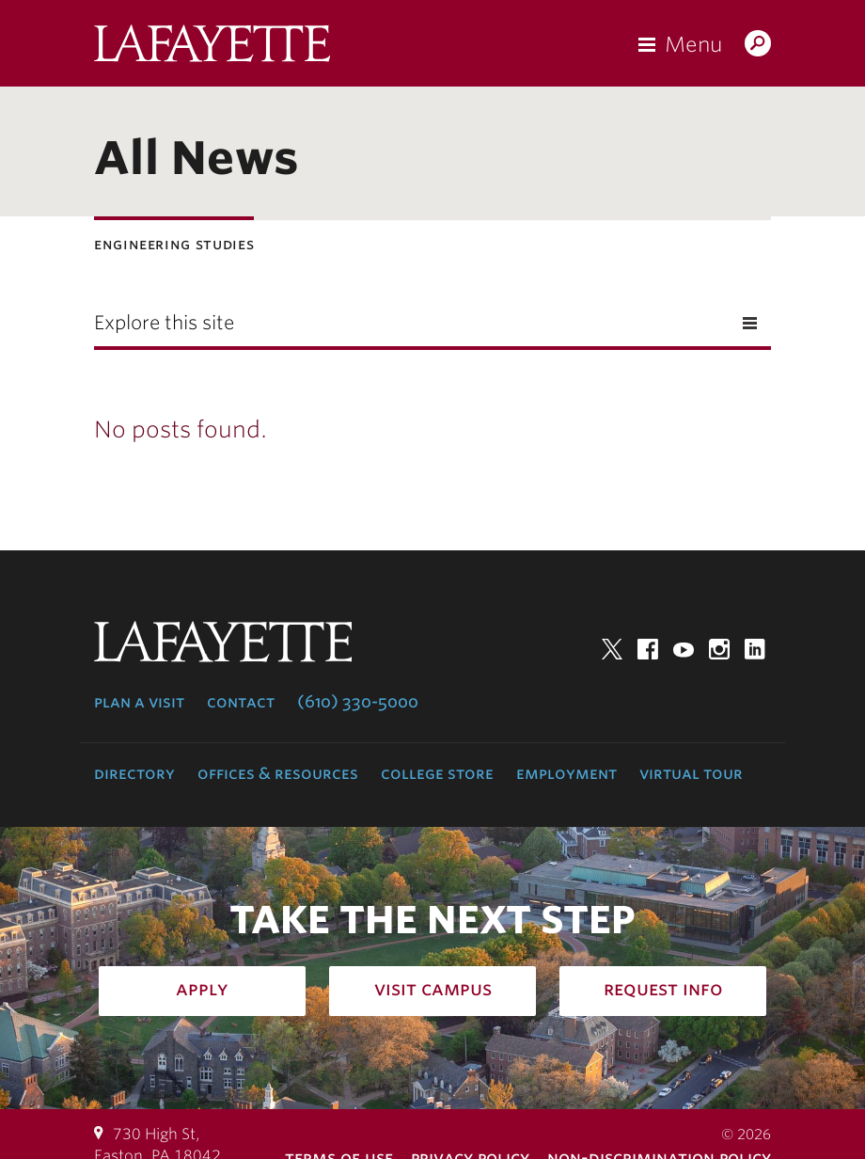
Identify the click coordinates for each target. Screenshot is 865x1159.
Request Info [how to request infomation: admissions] (663, 988)
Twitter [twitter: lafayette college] (612, 649)
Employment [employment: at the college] (566, 773)
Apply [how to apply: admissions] (202, 988)
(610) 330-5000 (357, 701)
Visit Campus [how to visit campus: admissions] (433, 988)
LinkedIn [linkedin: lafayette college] (755, 649)
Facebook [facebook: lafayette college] (648, 649)
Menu (693, 44)
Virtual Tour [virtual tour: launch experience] (691, 773)
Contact (241, 701)
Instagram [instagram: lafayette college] (719, 649)
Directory (134, 773)
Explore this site (164, 322)
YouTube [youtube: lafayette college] (684, 649)
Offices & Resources (277, 773)
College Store (437, 773)
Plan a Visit (139, 701)
